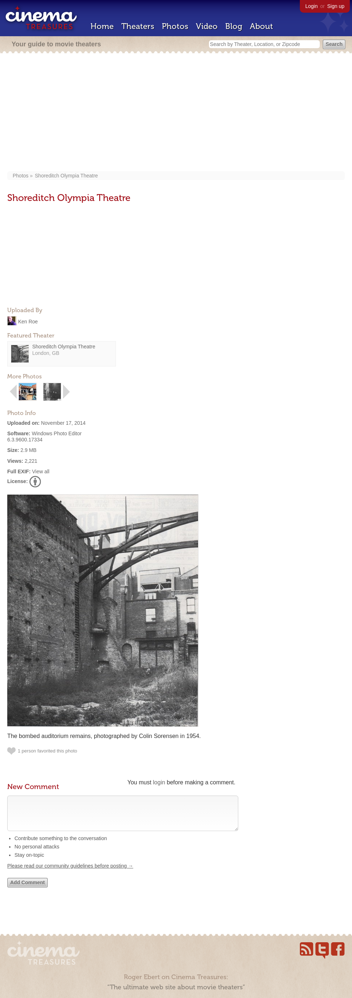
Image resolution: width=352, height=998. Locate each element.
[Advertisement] (176, 113)
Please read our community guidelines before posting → (70, 873)
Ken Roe (28, 321)
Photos (175, 26)
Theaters (137, 26)
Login (311, 6)
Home (102, 26)
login (159, 782)
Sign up (335, 6)
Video (207, 26)
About (261, 26)
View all (40, 471)
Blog (233, 26)
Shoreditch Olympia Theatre (66, 176)
